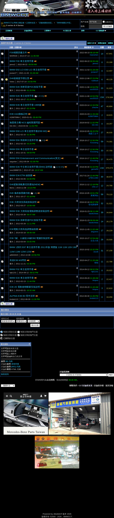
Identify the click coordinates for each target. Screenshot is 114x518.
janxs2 (12, 64)
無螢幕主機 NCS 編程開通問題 (25, 122)
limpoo (95, 280)
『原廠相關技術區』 (45, 23)
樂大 (12, 90)
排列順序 (20, 318)
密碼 (82, 26)
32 (102, 203)
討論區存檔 (99, 385)
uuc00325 (94, 89)
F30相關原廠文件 (18, 52)
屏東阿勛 (94, 195)
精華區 (110, 43)
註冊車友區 (30, 23)
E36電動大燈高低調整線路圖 (24, 229)
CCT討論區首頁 (85, 385)
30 (102, 176)
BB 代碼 (8, 361)
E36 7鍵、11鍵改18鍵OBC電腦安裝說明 (30, 238)
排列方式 (5, 318)
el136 (96, 252)
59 (102, 141)
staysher (13, 161)
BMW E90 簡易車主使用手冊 (24, 140)
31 (102, 250)
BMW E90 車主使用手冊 (22, 149)
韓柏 (96, 263)
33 (102, 150)
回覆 (102, 47)
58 (102, 194)
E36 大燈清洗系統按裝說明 (23, 202)
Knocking (94, 143)
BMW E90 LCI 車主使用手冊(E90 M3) (28, 131)
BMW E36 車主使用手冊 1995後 (25, 105)
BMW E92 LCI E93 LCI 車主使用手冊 (28, 69)
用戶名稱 (84, 22)
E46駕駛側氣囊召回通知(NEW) (25, 184)
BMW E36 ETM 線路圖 (21, 175)
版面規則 (5, 374)
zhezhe (95, 107)
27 (102, 132)
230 (102, 168)
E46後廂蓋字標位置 (19, 78)
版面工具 (90, 43)
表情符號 (15, 364)
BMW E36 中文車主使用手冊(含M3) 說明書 (31, 167)
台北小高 (94, 241)
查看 (109, 47)
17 (102, 230)
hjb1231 (13, 273)
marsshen (94, 55)
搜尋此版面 (102, 43)
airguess (94, 232)
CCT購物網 (101, 31)
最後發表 (87, 47)
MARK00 (13, 56)
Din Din (13, 126)
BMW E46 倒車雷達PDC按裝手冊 (26, 87)
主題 (11, 47)
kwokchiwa (93, 213)
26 (102, 239)
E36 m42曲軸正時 (18, 114)
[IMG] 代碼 (15, 367)
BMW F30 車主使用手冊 (22, 61)
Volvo (12, 82)
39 (102, 212)
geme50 (94, 169)
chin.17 (95, 187)
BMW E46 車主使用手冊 (22, 96)
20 (102, 88)
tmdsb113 (14, 299)
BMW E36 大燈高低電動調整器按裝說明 (29, 211)
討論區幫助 (28, 31)
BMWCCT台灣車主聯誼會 (14, 23)
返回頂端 (109, 385)
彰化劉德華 (93, 204)
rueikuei (94, 80)
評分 (76, 47)
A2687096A (15, 117)
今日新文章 (67, 31)
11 (102, 261)
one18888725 (16, 170)
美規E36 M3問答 (18, 260)
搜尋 (82, 31)
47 (102, 106)
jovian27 (13, 73)
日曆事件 (47, 31)
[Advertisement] (32, 493)
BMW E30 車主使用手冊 (22, 278)
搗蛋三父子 (93, 133)
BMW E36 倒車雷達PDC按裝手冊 (26, 220)
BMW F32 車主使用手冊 (22, 269)
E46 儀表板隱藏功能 (20, 193)
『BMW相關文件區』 (64, 23)
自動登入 (108, 22)
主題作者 (18, 47)
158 (102, 97)
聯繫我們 (73, 385)
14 (102, 53)
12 (102, 185)
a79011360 (93, 178)
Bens (12, 188)
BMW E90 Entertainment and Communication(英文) (35, 158)
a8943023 (14, 255)
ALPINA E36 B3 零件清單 (22, 296)
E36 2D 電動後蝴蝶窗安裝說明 (25, 287)
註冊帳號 (9, 31)
